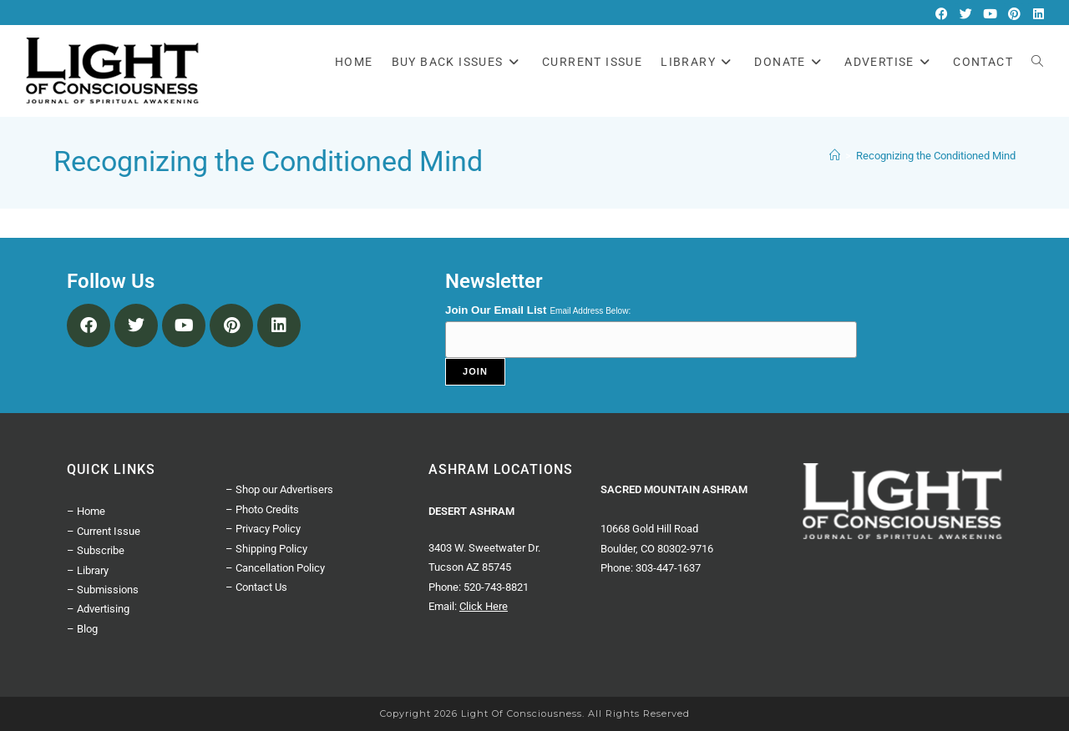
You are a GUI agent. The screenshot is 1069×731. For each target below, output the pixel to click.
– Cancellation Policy (275, 568)
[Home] (834, 155)
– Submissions (103, 589)
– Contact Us (256, 587)
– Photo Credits (262, 509)
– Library (88, 570)
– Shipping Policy (266, 548)
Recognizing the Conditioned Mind (936, 155)
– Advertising (98, 608)
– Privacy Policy (263, 528)
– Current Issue (103, 531)
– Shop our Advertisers (279, 489)
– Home (86, 511)
